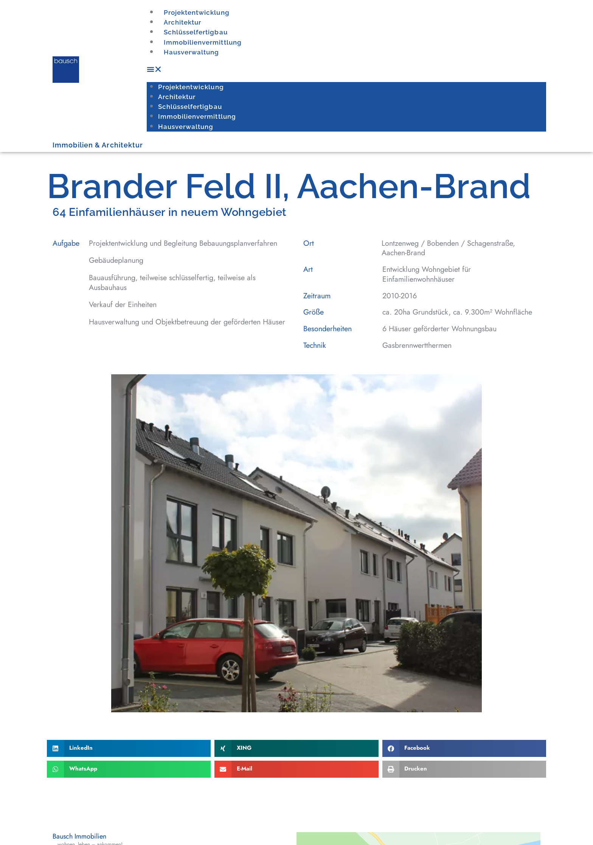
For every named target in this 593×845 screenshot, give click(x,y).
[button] (346, 69)
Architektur (182, 22)
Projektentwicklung (196, 12)
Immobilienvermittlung (202, 42)
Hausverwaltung (190, 52)
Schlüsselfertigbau (195, 32)
